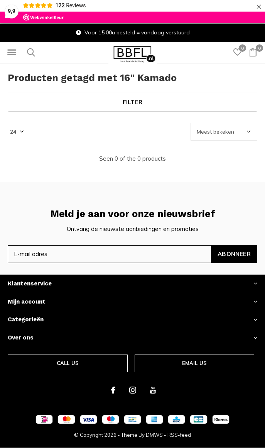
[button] (11, 52)
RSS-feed (179, 435)
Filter (132, 102)
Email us (194, 363)
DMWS (154, 435)
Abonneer (234, 254)
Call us (68, 363)
